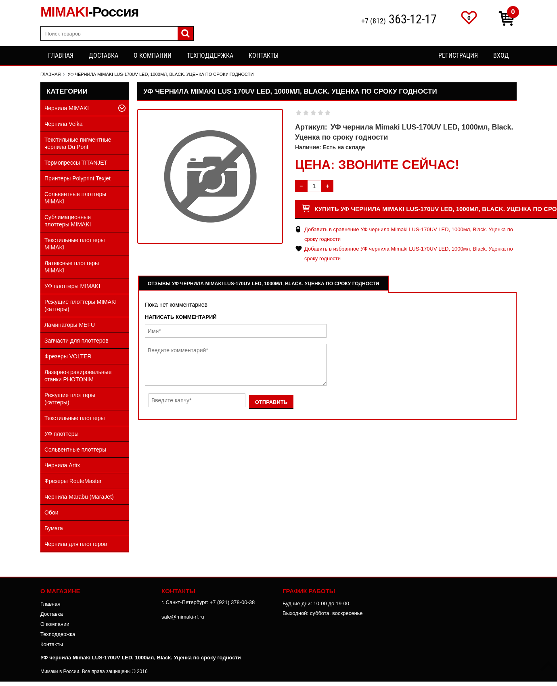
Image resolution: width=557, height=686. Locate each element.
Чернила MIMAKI (66, 108)
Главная (60, 55)
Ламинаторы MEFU (69, 325)
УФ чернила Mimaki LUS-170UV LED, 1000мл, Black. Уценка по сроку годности (140, 658)
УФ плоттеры (61, 434)
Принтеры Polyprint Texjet (77, 178)
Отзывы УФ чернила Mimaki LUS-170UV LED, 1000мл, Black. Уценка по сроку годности (263, 284)
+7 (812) (399, 20)
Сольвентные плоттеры (75, 449)
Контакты (263, 55)
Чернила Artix (62, 465)
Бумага (53, 528)
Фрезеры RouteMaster (73, 481)
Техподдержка (210, 55)
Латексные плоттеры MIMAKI (71, 267)
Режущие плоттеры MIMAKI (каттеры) (80, 305)
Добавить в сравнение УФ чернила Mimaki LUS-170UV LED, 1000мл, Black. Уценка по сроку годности (408, 234)
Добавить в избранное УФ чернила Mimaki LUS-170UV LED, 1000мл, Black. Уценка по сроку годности (408, 253)
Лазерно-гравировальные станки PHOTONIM (77, 376)
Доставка (103, 55)
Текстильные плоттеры (74, 418)
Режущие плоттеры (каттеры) (69, 399)
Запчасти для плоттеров (76, 340)
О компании (153, 55)
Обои (51, 512)
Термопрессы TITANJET (75, 162)
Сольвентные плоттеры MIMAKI (75, 198)
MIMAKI (89, 11)
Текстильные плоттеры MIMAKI (74, 244)
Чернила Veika (63, 124)
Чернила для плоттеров (75, 544)
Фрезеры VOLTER (68, 356)
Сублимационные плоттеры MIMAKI (67, 221)
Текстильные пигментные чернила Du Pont (77, 143)
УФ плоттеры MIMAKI (72, 286)
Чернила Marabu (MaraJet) (79, 497)
